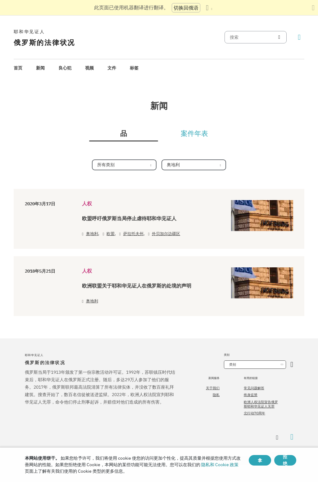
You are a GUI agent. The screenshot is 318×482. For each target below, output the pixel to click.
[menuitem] (18, 68)
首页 (18, 68)
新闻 (40, 68)
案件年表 (194, 133)
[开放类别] (291, 364)
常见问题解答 (254, 388)
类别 (232, 364)
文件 (111, 68)
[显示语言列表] (209, 8)
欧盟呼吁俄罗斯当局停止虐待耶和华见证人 (129, 218)
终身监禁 (250, 395)
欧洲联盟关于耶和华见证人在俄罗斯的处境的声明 (136, 286)
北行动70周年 (254, 413)
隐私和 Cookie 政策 (219, 464)
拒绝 (285, 460)
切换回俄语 (186, 8)
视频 (89, 68)
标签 (134, 68)
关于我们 (213, 388)
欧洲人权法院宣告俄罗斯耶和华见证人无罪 (261, 404)
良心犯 (64, 68)
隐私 (216, 395)
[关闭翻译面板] (313, 7)
